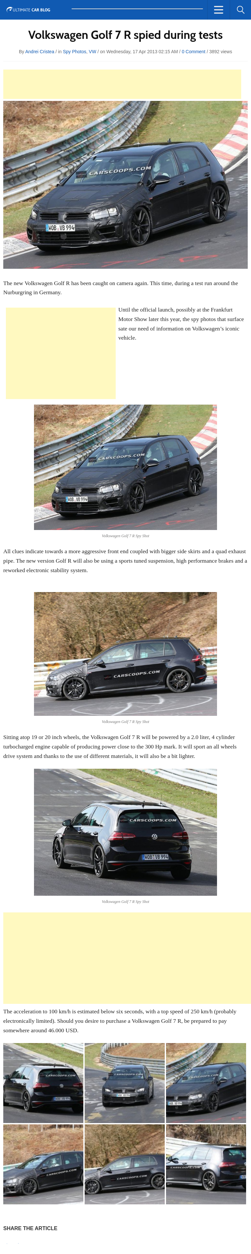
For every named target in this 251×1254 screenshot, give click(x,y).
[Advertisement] (122, 84)
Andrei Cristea (39, 51)
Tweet (18, 1243)
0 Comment (193, 51)
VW (92, 51)
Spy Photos (74, 51)
